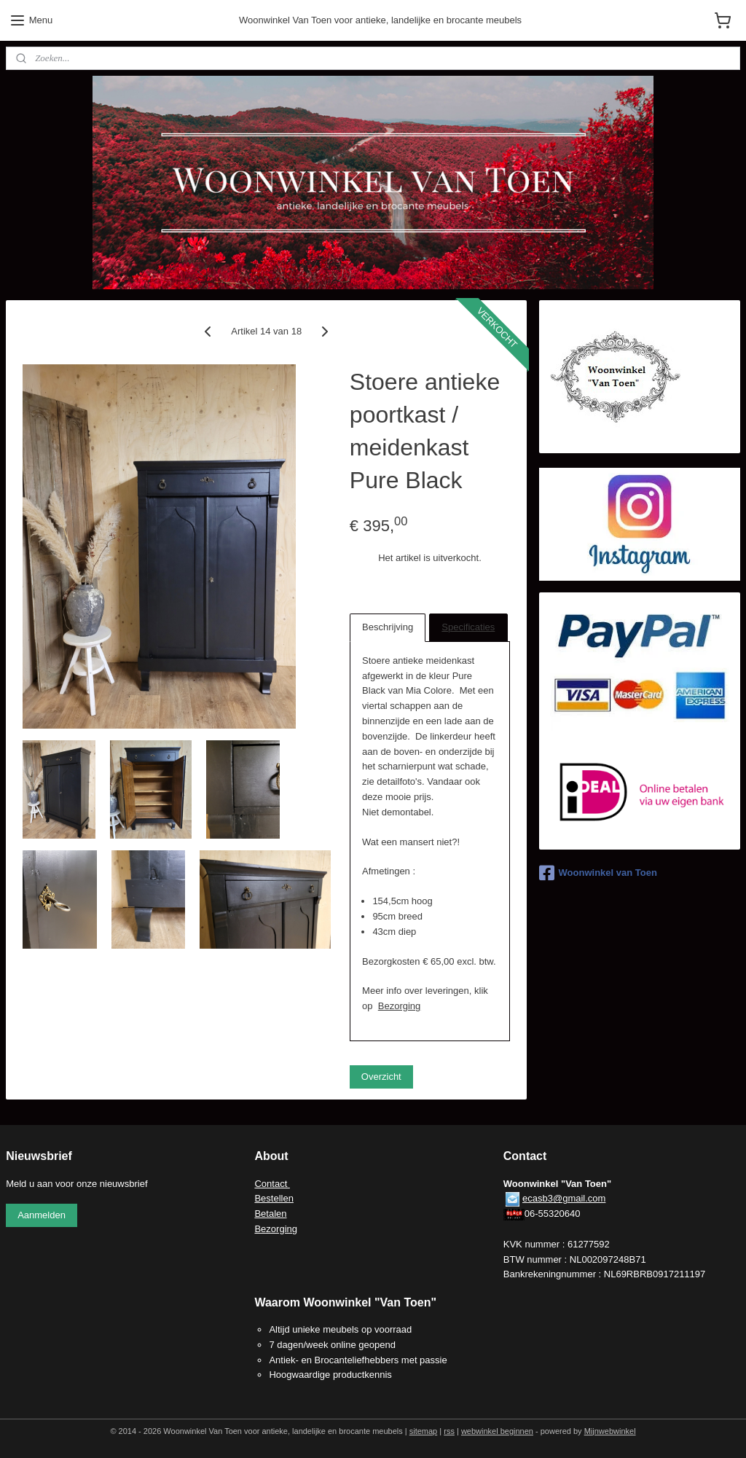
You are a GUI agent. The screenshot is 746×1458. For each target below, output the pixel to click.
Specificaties (468, 627)
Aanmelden (41, 1215)
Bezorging (399, 1005)
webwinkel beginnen (497, 1431)
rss (449, 1431)
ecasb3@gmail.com (563, 1198)
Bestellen (273, 1198)
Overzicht (381, 1076)
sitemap (423, 1431)
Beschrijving (387, 627)
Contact (271, 1183)
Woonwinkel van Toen (598, 873)
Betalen (270, 1213)
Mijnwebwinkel (610, 1431)
